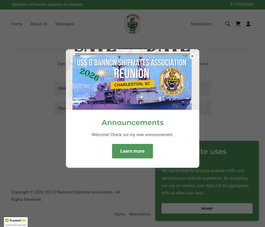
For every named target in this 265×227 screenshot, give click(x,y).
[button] (16, 222)
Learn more (132, 151)
